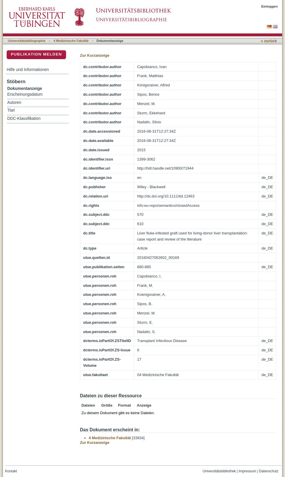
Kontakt (11, 471)
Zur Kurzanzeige (94, 55)
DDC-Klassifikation (23, 118)
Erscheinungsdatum (24, 94)
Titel (11, 110)
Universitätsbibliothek (219, 471)
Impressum (247, 471)
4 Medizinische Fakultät (71, 40)
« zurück (269, 41)
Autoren (14, 102)
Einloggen (269, 6)
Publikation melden (36, 54)
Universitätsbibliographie (26, 40)
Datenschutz (268, 471)
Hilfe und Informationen (28, 69)
